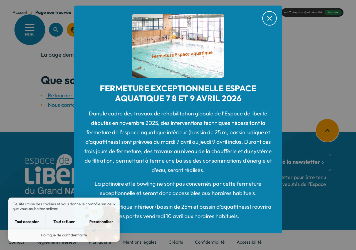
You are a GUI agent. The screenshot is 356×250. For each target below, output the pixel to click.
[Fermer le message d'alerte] (269, 18)
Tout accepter (27, 221)
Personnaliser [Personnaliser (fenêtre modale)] (101, 221)
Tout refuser (64, 221)
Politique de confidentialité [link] (64, 235)
